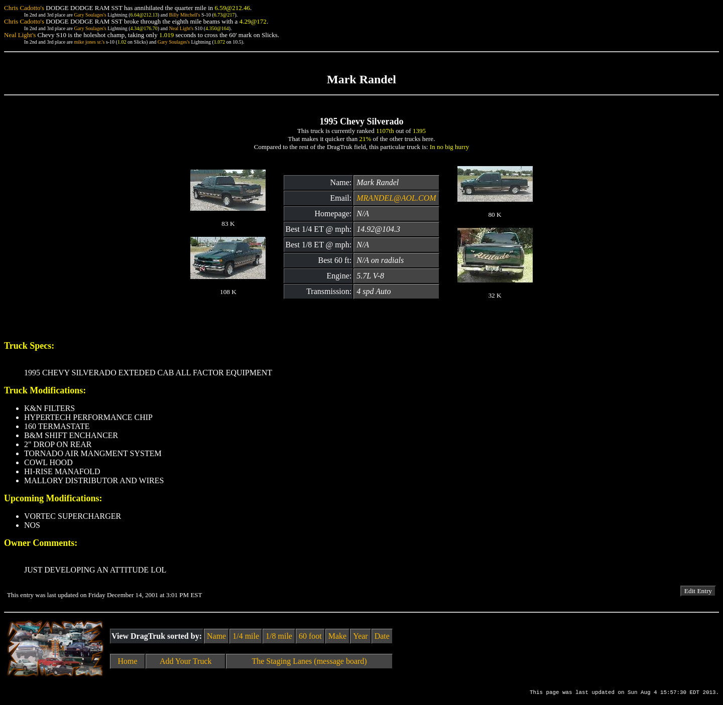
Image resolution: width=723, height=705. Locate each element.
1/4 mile (245, 636)
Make (337, 636)
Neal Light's (181, 28)
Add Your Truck (186, 661)
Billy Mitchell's (184, 15)
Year (360, 636)
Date (382, 636)
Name (216, 636)
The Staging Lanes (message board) (309, 661)
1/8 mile (279, 636)
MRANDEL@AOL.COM (396, 198)
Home (128, 661)
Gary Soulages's (90, 15)
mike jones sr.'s (89, 42)
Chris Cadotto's (24, 8)
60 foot (310, 636)
